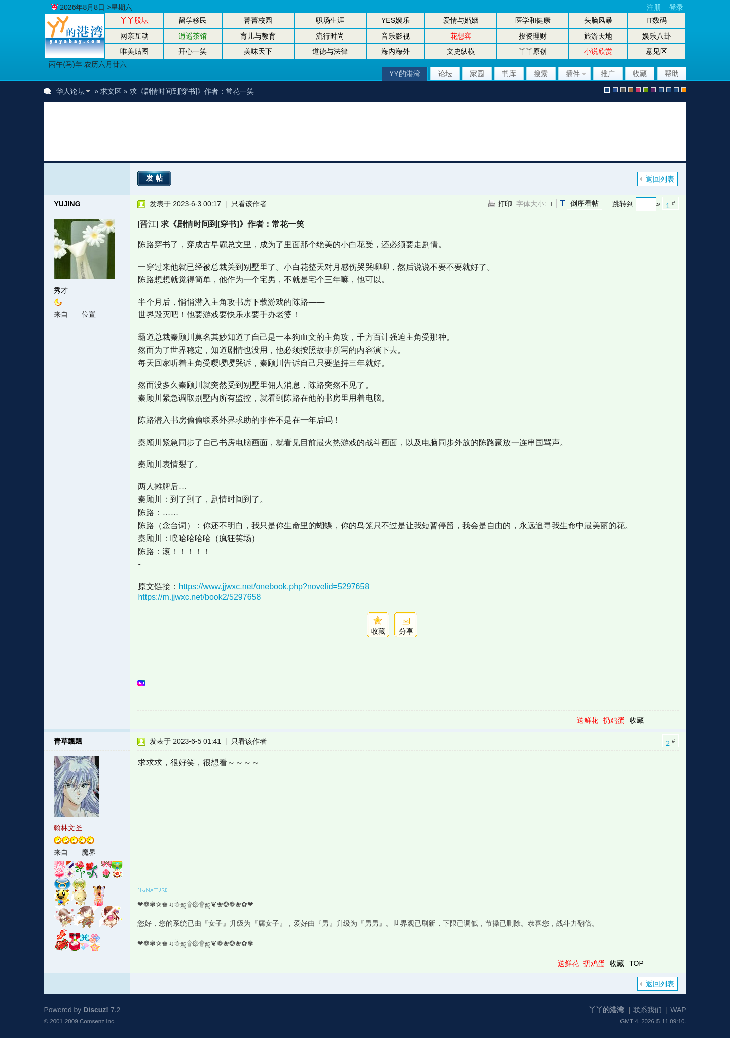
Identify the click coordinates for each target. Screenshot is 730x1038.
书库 (509, 73)
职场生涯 (330, 20)
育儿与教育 (258, 36)
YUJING (67, 204)
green (645, 89)
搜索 (541, 73)
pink (638, 89)
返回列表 (660, 179)
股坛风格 (661, 89)
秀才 (61, 290)
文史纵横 (461, 51)
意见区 (656, 51)
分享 (406, 631)
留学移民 (192, 20)
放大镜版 (668, 89)
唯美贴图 (134, 51)
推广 (608, 73)
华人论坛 (70, 91)
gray (623, 89)
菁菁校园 (258, 20)
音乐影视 (395, 36)
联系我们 (647, 1010)
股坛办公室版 (676, 89)
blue (615, 89)
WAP (678, 1010)
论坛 (445, 73)
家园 (477, 73)
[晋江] (147, 223)
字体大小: (531, 204)
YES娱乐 (395, 20)
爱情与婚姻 (461, 20)
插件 (573, 73)
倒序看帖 (584, 203)
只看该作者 (249, 204)
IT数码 (656, 20)
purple (653, 89)
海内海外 (395, 51)
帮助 (672, 73)
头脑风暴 (598, 20)
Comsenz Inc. (98, 1021)
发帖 (155, 178)
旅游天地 (598, 36)
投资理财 (533, 36)
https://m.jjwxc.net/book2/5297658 (199, 597)
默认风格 (607, 90)
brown (630, 89)
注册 (654, 7)
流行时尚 (330, 36)
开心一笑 (192, 51)
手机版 (683, 89)
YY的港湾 (404, 73)
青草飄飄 (68, 741)
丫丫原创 (533, 51)
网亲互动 (134, 36)
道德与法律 (330, 51)
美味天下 (258, 51)
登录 (676, 7)
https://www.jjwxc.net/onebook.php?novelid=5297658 (273, 586)
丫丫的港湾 (606, 1010)
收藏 (640, 73)
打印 (505, 204)
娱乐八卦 (656, 36)
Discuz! (95, 1010)
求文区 (111, 91)
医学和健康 (533, 20)
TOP (636, 963)
